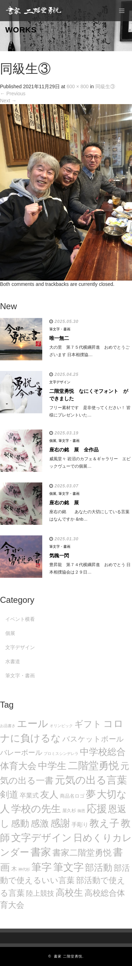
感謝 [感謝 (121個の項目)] (60, 823)
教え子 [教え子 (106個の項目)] (104, 823)
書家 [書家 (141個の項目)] (41, 852)
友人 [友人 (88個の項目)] (49, 794)
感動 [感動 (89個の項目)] (20, 823)
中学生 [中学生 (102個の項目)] (52, 765)
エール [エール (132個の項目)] (32, 723)
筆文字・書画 (59, 329)
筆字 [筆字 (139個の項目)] (41, 867)
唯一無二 (59, 338)
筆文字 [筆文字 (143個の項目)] (68, 867)
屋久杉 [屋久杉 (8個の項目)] (69, 810)
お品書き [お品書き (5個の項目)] (7, 726)
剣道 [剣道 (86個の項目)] (9, 794)
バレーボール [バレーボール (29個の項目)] (21, 752)
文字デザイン (59, 382)
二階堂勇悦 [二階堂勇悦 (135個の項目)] (93, 765)
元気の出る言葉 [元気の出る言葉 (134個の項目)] (91, 780)
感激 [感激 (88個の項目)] (40, 823)
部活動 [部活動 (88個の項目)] (98, 867)
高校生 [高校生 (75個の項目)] (69, 893)
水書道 (12, 661)
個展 (52, 441)
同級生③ (105, 86)
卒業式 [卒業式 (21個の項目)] (29, 795)
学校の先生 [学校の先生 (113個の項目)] (36, 808)
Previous (12, 93)
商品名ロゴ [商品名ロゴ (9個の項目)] (72, 796)
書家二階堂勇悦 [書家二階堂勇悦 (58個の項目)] (82, 852)
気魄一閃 (59, 555)
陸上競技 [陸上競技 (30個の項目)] (40, 893)
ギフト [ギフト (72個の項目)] (88, 724)
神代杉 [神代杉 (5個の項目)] (24, 869)
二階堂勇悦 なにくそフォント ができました (88, 394)
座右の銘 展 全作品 (74, 449)
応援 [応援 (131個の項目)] (97, 808)
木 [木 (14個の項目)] (14, 868)
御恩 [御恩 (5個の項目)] (81, 811)
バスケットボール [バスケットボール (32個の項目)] (93, 739)
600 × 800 (78, 86)
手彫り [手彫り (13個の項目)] (79, 825)
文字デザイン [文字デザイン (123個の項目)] (41, 837)
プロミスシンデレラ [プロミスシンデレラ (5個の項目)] (61, 753)
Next (8, 100)
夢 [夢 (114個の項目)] (91, 794)
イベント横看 (20, 619)
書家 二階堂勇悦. (69, 956)
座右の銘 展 (64, 502)
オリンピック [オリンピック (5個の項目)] (61, 726)
